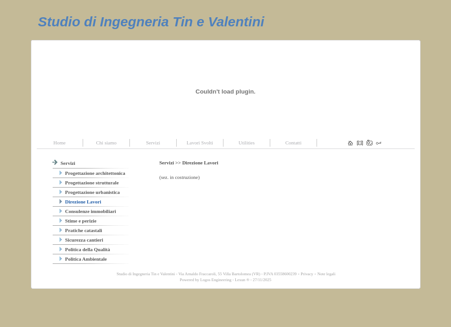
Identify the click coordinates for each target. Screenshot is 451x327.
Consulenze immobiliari (87, 211)
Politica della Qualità (84, 249)
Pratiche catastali (80, 230)
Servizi (64, 163)
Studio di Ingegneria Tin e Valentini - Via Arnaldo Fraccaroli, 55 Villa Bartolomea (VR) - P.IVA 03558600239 (205, 274)
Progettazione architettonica (92, 173)
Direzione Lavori (80, 201)
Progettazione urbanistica (89, 192)
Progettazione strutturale (89, 182)
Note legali (326, 274)
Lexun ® (242, 279)
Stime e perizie (78, 220)
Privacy (307, 274)
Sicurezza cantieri (81, 240)
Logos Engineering (216, 279)
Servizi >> (170, 162)
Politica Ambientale (83, 259)
